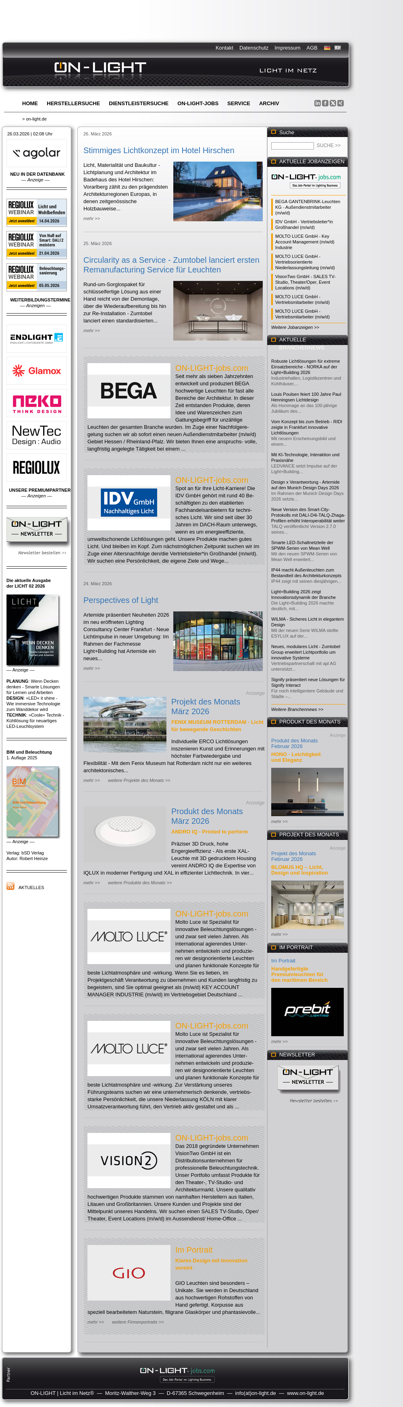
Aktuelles (31, 887)
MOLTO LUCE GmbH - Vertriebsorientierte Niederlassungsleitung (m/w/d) (305, 262)
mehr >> (91, 218)
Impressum (287, 48)
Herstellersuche (73, 103)
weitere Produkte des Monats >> (140, 882)
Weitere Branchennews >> (297, 709)
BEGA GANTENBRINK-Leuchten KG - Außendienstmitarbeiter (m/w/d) (307, 207)
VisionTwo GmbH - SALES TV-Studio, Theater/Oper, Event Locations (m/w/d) (305, 282)
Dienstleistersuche (138, 103)
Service (238, 103)
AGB (312, 48)
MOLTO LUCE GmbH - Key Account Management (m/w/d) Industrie (304, 242)
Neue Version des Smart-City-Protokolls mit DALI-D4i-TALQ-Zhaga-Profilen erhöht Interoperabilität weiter (308, 515)
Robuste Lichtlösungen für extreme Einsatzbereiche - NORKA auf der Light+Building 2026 (305, 367)
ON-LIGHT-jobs (197, 103)
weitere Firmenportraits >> (138, 1322)
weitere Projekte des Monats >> (139, 780)
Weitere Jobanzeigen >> (295, 327)
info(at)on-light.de (255, 1393)
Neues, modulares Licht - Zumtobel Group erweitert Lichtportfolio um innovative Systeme (305, 652)
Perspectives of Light (120, 600)
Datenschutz (253, 48)
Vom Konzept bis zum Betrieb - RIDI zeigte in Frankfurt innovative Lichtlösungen (306, 427)
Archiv (269, 103)
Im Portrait (193, 1249)
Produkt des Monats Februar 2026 (294, 743)
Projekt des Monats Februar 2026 (293, 856)
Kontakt (224, 48)
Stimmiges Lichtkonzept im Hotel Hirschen (159, 150)
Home (30, 103)
